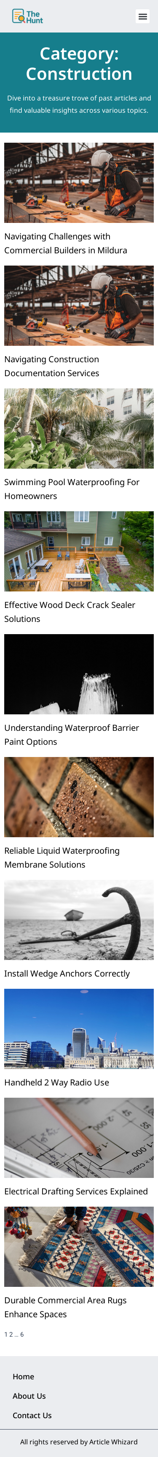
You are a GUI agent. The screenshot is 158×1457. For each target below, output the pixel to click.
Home (23, 1376)
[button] (143, 16)
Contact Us (32, 1415)
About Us (29, 1396)
